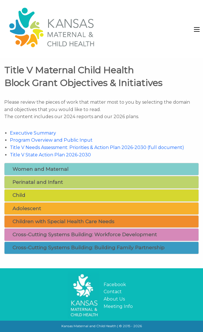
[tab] (101, 169)
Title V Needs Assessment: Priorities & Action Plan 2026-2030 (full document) (97, 147)
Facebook (115, 284)
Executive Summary (33, 133)
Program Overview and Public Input (51, 140)
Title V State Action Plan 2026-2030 (50, 155)
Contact (113, 291)
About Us (114, 299)
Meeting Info (118, 306)
